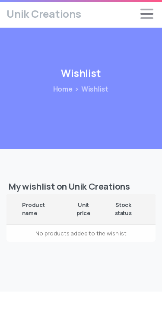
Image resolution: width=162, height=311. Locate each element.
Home (61, 89)
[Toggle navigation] (147, 13)
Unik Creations (43, 13)
